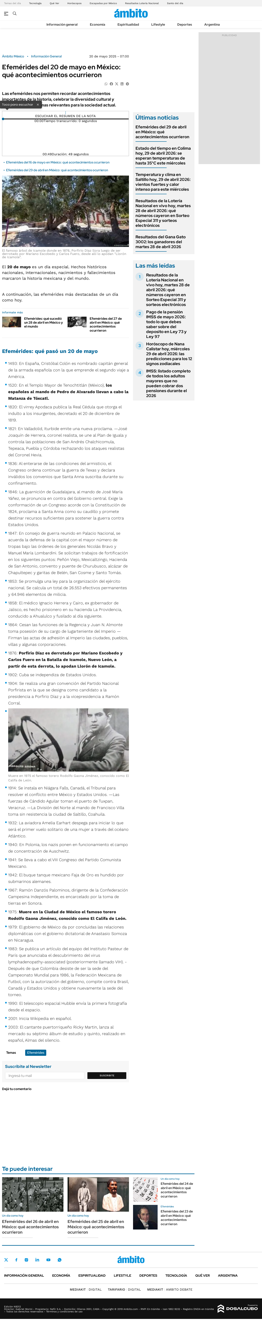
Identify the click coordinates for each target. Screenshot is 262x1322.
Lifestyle (158, 24)
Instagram (26, 1260)
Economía (97, 24)
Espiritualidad (128, 24)
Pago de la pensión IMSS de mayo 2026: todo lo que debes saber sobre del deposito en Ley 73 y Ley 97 (166, 324)
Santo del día (175, 3)
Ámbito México (13, 56)
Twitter (6, 1259)
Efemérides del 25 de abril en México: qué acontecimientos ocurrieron (96, 1227)
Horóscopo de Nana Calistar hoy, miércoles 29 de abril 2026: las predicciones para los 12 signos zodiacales (169, 353)
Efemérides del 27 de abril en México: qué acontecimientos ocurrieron (106, 324)
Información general (62, 24)
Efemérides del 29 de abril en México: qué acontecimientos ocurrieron (57, 170)
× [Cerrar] (37, 104)
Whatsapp (59, 1260)
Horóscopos (74, 3)
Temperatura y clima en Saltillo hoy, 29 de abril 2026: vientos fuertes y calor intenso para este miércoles (163, 182)
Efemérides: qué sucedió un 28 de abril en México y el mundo (43, 322)
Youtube (48, 1259)
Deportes (184, 24)
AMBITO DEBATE (169, 1289)
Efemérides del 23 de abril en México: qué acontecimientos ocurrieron (177, 1217)
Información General (46, 56)
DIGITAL (86, 1289)
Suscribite (107, 1075)
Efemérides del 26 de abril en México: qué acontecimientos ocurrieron (30, 1227)
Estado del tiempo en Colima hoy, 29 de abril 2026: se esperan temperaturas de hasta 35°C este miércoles (163, 156)
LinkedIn (37, 1260)
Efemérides (35, 1052)
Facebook (16, 1260)
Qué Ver (54, 3)
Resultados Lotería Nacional (142, 3)
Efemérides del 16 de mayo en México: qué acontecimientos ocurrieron (58, 162)
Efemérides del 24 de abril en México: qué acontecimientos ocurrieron (177, 1190)
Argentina (212, 24)
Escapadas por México (103, 3)
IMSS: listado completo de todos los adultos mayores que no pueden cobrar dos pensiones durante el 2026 (168, 383)
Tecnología (35, 3)
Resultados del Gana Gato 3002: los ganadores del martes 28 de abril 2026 (161, 241)
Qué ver (202, 1275)
